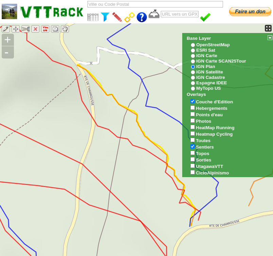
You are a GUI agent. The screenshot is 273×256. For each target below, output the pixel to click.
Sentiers (205, 147)
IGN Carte (206, 55)
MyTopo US (208, 88)
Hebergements (211, 108)
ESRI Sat (205, 50)
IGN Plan (205, 66)
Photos (203, 121)
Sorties (203, 160)
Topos (202, 153)
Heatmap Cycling (214, 134)
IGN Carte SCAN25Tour (221, 61)
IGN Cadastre (210, 77)
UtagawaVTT (209, 166)
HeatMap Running (215, 127)
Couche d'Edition (214, 101)
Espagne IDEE (211, 82)
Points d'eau (209, 114)
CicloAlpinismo (212, 172)
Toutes (203, 140)
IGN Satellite (209, 71)
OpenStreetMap (213, 44)
